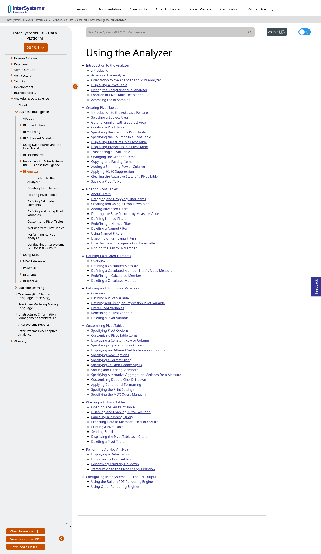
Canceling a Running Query (112, 417)
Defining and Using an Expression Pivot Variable (128, 303)
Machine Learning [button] (31, 288)
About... (24, 105)
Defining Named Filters (109, 218)
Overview (98, 261)
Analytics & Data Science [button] (31, 98)
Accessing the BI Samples (110, 100)
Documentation (109, 9)
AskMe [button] (277, 31)
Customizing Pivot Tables (45, 221)
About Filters (101, 194)
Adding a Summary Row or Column (118, 166)
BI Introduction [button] (34, 125)
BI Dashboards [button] (33, 155)
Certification (229, 9)
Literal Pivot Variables (107, 308)
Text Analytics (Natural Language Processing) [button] (34, 296)
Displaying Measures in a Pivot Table (119, 142)
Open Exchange (168, 9)
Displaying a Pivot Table (109, 85)
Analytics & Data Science (68, 20)
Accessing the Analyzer (108, 75)
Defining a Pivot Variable (110, 298)
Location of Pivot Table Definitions (117, 95)
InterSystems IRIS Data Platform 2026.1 (29, 20)
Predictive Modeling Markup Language (38, 306)
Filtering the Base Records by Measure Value (125, 213)
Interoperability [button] (25, 93)
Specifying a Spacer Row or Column (118, 345)
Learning (82, 9)
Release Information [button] (28, 58)
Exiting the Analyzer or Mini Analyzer (119, 90)
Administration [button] (24, 70)
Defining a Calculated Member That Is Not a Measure (131, 270)
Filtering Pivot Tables (42, 195)
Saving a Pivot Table (106, 181)
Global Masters (200, 9)
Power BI (29, 268)
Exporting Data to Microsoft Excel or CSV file (124, 422)
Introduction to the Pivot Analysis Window (123, 469)
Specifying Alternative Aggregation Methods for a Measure (136, 374)
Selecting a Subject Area (109, 117)
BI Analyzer (119, 20)
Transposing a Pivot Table (110, 152)
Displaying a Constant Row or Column (120, 340)
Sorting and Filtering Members (114, 370)
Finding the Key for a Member (114, 248)
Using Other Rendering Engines (115, 486)
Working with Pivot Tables (45, 228)
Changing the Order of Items (113, 156)
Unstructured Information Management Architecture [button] (37, 316)
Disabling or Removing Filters (113, 238)
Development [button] (23, 87)
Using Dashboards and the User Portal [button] (42, 146)
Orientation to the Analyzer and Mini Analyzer (126, 80)
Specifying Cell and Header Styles (116, 365)
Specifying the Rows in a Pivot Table (118, 132)
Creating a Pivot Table (107, 127)
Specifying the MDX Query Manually (118, 394)
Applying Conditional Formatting (116, 384)
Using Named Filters (106, 233)
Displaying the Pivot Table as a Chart (119, 436)
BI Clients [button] (29, 274)
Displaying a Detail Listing (111, 454)
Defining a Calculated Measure (114, 265)
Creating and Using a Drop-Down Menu (121, 204)
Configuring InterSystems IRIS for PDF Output (45, 246)
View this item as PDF (25, 539)
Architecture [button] (23, 75)
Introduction (100, 70)
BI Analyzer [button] (33, 171)
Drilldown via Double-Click (111, 459)
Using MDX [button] (31, 255)
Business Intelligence (97, 20)
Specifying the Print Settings (112, 389)
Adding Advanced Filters (109, 209)
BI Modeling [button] (31, 131)
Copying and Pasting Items (111, 161)
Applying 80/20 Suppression (112, 171)
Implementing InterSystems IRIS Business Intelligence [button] (43, 163)
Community (138, 9)
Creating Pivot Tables (42, 188)
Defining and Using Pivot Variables (45, 213)
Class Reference (25, 531)
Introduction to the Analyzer (41, 180)
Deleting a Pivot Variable (110, 318)
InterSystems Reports (33, 324)
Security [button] (19, 81)
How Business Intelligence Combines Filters (124, 243)
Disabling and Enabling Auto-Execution (121, 412)
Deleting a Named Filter (109, 228)
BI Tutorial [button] (30, 281)
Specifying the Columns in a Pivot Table (121, 137)
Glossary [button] (20, 341)
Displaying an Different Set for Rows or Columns (128, 350)
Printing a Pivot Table (107, 427)
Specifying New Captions (110, 355)
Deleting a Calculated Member (114, 280)
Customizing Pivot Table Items (114, 335)
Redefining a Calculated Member (116, 275)
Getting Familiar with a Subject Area (118, 122)
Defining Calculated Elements (41, 203)
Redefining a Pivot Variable (111, 313)
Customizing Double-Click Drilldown (118, 379)
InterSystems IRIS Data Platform (35, 35)
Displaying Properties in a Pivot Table (119, 147)
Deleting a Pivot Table (107, 441)
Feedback (316, 285)
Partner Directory (261, 9)
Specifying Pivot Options (109, 330)
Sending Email (102, 431)
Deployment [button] (23, 64)
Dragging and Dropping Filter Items (118, 199)
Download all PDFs (24, 547)
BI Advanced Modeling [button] (39, 138)
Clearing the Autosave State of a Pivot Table (124, 176)
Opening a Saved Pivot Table (113, 407)
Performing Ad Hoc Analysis (41, 236)
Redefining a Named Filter (111, 223)
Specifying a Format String (111, 360)
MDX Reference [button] (34, 261)
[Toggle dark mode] (304, 31)
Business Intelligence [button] (33, 112)
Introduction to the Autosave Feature (119, 112)
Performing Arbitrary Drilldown (115, 464)
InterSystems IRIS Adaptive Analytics (37, 332)
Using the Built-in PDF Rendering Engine (122, 481)
